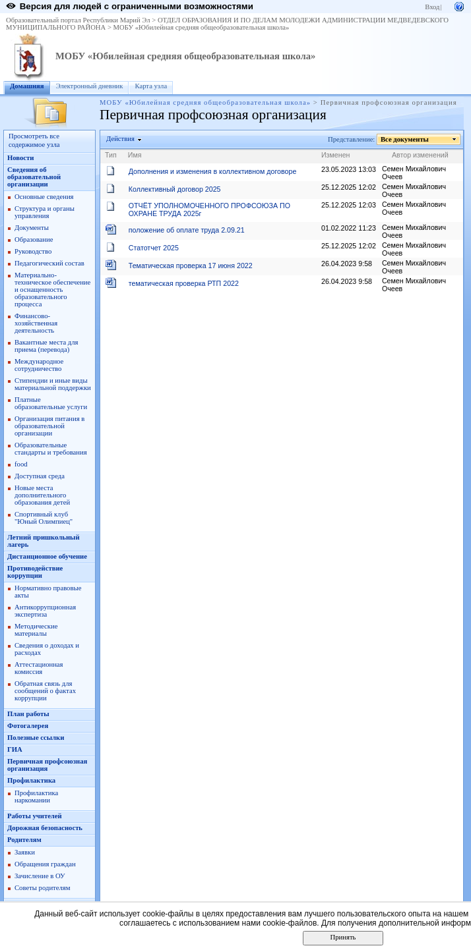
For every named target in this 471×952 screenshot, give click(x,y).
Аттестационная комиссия (39, 668)
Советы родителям (42, 887)
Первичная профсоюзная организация (47, 765)
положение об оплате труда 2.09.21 (187, 230)
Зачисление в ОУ (40, 876)
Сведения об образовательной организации (34, 177)
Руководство (33, 251)
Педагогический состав (49, 263)
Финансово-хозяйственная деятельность (36, 323)
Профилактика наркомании (36, 796)
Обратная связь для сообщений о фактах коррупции (45, 691)
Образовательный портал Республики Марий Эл (78, 20)
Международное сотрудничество (39, 365)
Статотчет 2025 (154, 248)
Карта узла (151, 86)
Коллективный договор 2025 (175, 189)
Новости (20, 157)
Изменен (335, 155)
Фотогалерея (27, 725)
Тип (111, 155)
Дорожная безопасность (44, 827)
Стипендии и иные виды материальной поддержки (53, 384)
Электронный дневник (89, 86)
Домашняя (27, 86)
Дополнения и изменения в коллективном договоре (213, 171)
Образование (34, 239)
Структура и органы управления (45, 212)
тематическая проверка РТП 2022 (184, 283)
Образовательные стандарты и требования (51, 448)
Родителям (24, 839)
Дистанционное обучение (47, 556)
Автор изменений (420, 155)
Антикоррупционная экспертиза (45, 610)
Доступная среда (40, 476)
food (21, 464)
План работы (28, 713)
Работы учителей (34, 816)
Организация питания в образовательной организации (49, 426)
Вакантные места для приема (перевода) (46, 346)
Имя (135, 155)
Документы (32, 227)
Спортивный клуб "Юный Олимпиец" (44, 518)
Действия (120, 138)
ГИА (14, 749)
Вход (432, 7)
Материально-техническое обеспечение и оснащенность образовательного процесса (52, 289)
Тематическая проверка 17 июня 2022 (191, 265)
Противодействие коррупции (35, 572)
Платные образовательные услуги (51, 403)
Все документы (405, 139)
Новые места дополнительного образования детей (42, 495)
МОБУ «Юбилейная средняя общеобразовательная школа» (201, 27)
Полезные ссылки (35, 737)
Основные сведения (44, 196)
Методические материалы (36, 630)
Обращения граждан (45, 864)
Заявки (25, 852)
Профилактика (31, 780)
